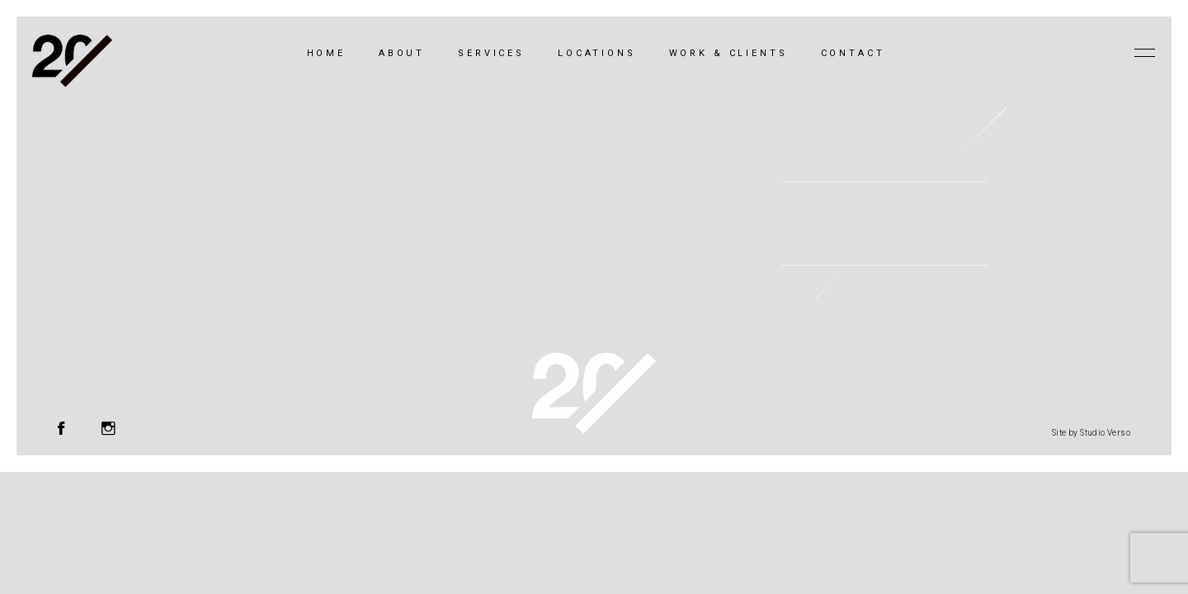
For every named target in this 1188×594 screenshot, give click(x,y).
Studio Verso (1105, 432)
